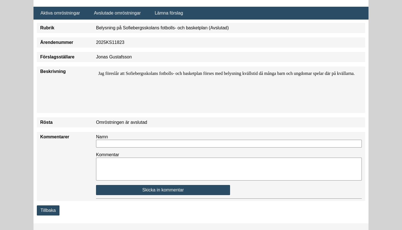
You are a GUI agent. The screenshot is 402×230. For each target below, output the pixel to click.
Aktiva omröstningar (60, 13)
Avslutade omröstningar (117, 13)
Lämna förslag (169, 13)
